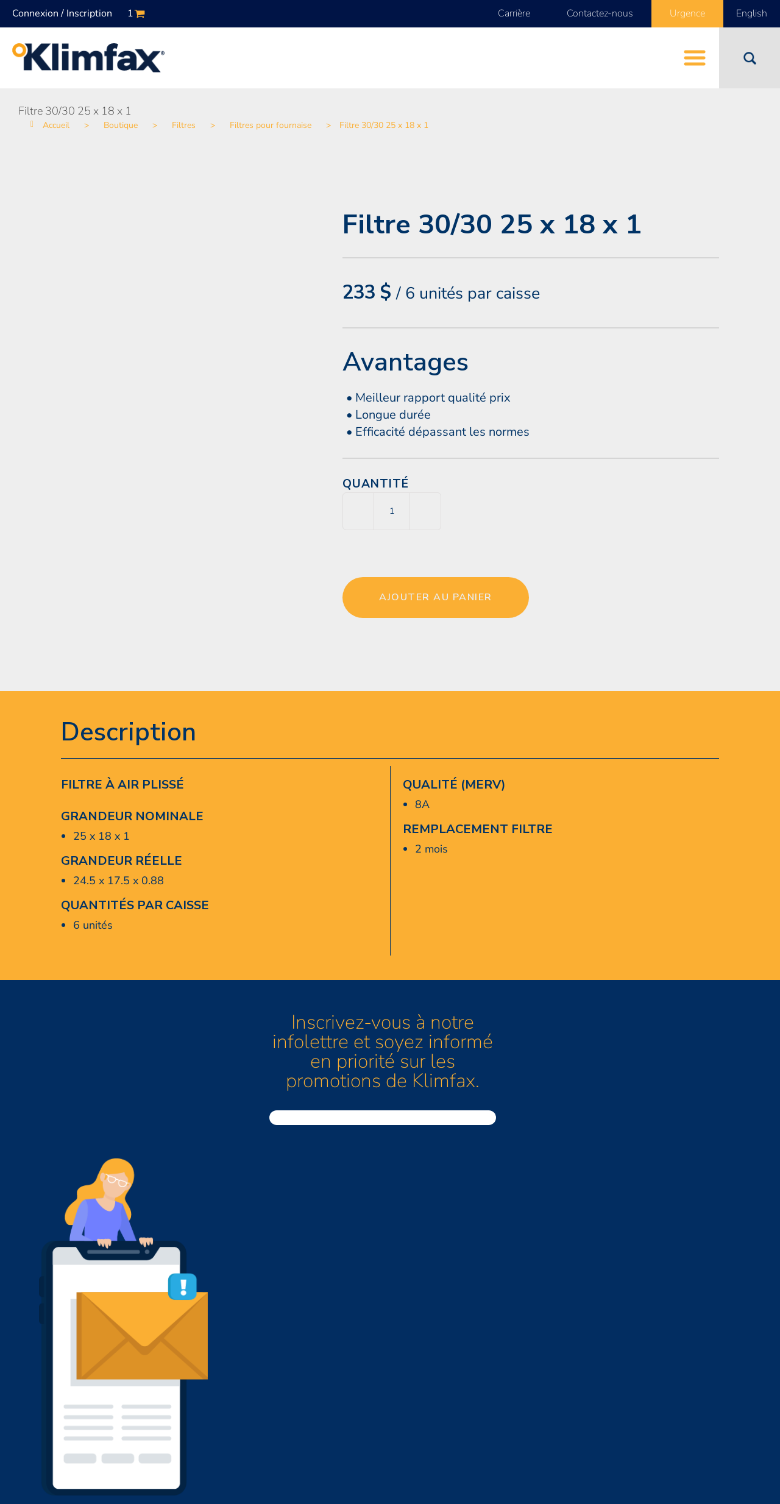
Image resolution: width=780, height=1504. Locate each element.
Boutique (121, 125)
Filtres (184, 125)
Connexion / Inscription (62, 13)
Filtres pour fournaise (270, 125)
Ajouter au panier (435, 597)
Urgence (687, 13)
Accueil (56, 125)
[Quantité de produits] (392, 511)
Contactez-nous (600, 13)
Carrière (514, 13)
